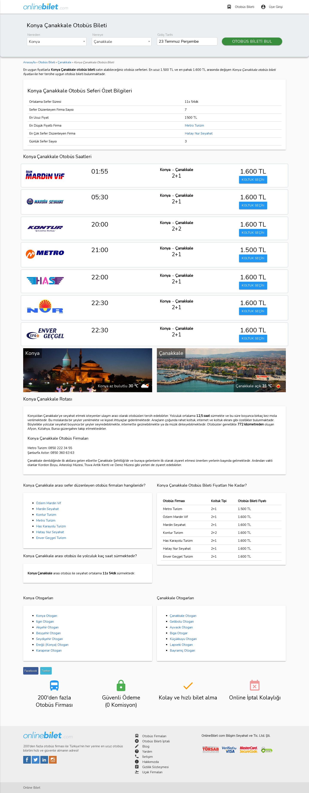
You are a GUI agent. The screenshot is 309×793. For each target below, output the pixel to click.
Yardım (147, 751)
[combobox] (56, 41)
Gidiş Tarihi (165, 35)
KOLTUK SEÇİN (253, 180)
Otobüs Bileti (240, 7)
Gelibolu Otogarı (182, 621)
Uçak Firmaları (152, 772)
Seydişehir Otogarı (49, 639)
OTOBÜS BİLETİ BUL (252, 41)
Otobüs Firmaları (154, 736)
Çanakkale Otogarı (183, 616)
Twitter (45, 671)
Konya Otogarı (46, 616)
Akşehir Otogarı (47, 627)
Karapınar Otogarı (49, 650)
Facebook (30, 671)
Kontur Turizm (46, 515)
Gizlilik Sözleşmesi (155, 767)
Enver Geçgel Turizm (51, 538)
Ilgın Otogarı (45, 621)
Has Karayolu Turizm (51, 526)
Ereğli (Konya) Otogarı (52, 645)
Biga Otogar (179, 633)
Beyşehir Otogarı (48, 633)
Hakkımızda (150, 762)
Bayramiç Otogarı (182, 650)
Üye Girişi (272, 7)
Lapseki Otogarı (181, 645)
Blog (145, 746)
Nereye (97, 35)
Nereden (33, 35)
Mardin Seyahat (47, 509)
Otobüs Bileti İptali (156, 741)
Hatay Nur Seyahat (199, 133)
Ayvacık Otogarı (181, 627)
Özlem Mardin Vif (48, 503)
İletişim (147, 757)
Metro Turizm (194, 125)
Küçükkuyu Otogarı (183, 639)
